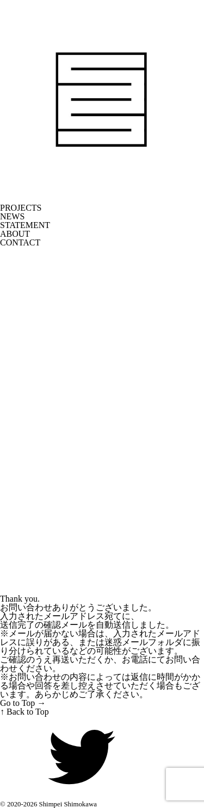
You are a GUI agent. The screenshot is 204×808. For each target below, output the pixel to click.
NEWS (12, 216)
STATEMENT (25, 225)
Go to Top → (23, 703)
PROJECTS (20, 208)
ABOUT (15, 234)
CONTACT (20, 242)
